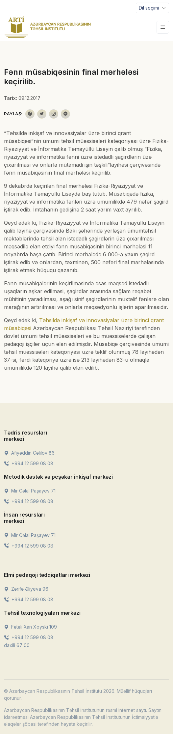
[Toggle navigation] (152, 8)
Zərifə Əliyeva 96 (26, 589)
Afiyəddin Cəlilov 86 (29, 453)
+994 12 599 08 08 (28, 463)
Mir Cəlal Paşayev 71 (30, 491)
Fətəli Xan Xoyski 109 (30, 627)
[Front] (47, 27)
